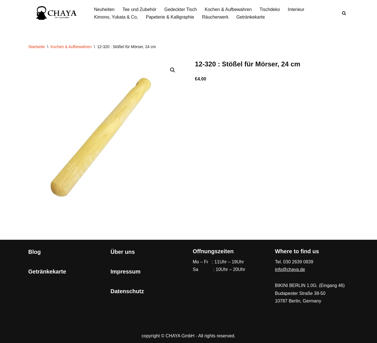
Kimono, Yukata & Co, (116, 17)
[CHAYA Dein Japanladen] (56, 13)
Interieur (296, 9)
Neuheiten (104, 9)
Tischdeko (269, 9)
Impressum (125, 271)
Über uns (122, 252)
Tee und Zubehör (139, 9)
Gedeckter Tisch (180, 9)
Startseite (36, 46)
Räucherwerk (215, 17)
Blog (34, 252)
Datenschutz (127, 291)
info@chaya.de (290, 269)
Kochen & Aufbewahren (228, 9)
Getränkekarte (250, 17)
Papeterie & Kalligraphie (170, 17)
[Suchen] (344, 13)
